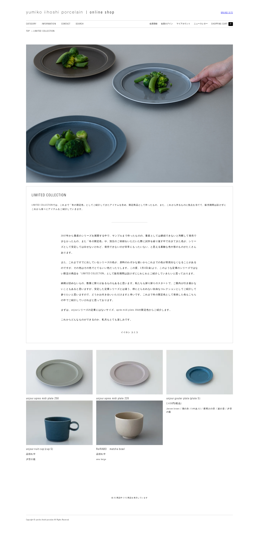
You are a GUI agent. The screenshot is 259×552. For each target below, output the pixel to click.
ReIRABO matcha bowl (110, 472)
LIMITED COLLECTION (44, 31)
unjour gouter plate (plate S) (183, 398)
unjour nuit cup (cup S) (39, 472)
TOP (28, 31)
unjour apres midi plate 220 (112, 398)
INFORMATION (49, 24)
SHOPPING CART (222, 24)
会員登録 (153, 24)
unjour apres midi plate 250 (42, 398)
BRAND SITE (227, 13)
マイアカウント (183, 24)
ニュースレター (201, 24)
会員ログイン (167, 24)
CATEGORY (31, 24)
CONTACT (65, 24)
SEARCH (80, 24)
